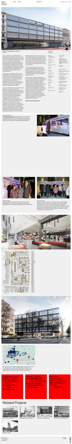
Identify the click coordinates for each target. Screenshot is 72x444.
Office (19, 1)
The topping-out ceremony (8, 116)
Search (69, 1)
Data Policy (64, 437)
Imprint (65, 438)
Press (66, 1)
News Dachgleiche (9, 388)
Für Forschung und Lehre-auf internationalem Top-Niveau (35, 384)
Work (14, 1)
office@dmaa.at (4, 440)
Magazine (39, 1)
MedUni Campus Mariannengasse (33, 100)
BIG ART (58, 387)
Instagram (62, 1)
